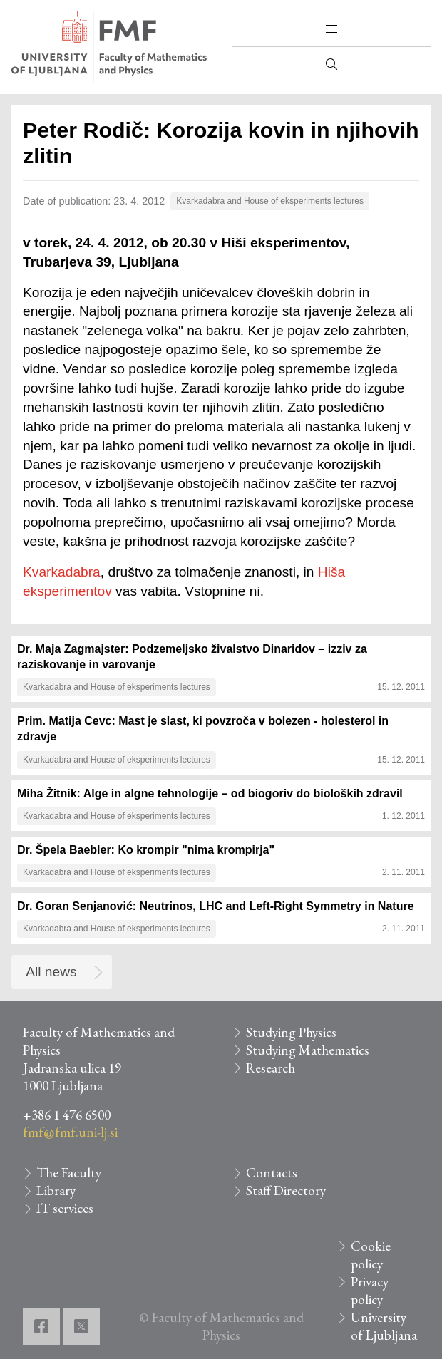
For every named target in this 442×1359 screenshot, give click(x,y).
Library (56, 1190)
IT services (64, 1208)
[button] (331, 29)
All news (51, 971)
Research (270, 1068)
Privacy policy (370, 1290)
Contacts (271, 1173)
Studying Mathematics (307, 1050)
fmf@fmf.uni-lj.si (70, 1132)
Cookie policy (371, 1255)
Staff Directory (286, 1190)
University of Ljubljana (384, 1326)
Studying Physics (291, 1032)
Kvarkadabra (62, 571)
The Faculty (68, 1173)
